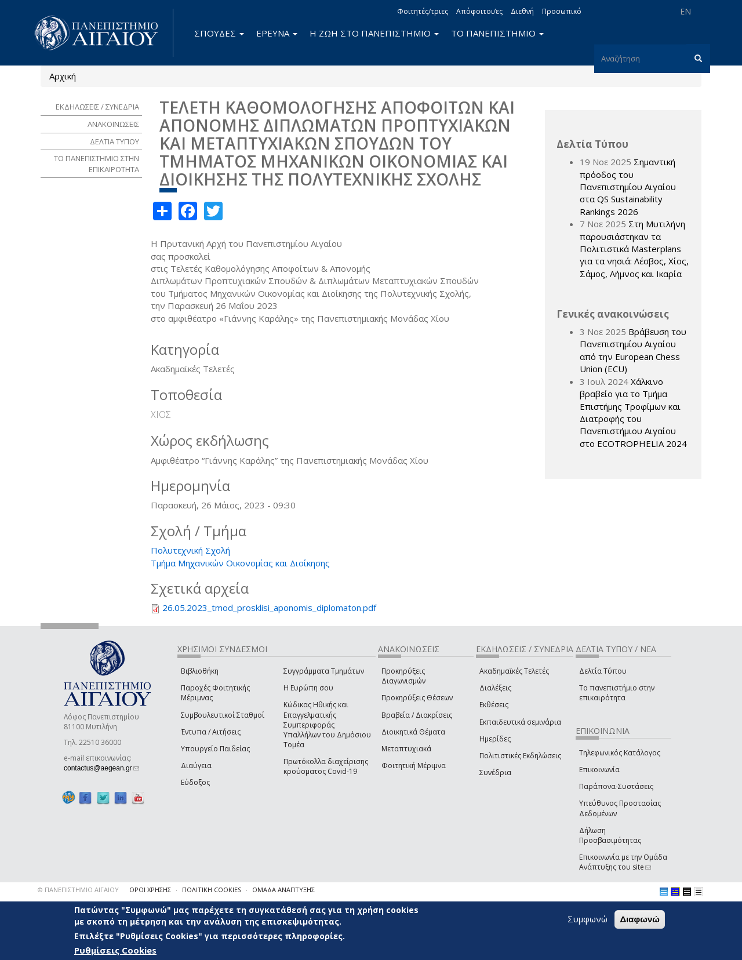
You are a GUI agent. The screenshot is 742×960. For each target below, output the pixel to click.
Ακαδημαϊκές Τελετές (514, 671)
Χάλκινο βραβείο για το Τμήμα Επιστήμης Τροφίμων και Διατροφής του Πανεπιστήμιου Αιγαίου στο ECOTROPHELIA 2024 (633, 412)
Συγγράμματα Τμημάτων (323, 671)
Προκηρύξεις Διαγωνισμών (403, 676)
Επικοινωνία (599, 769)
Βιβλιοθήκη (200, 671)
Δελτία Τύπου (603, 671)
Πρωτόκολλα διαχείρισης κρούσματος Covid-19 (325, 766)
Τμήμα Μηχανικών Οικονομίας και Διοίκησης (240, 563)
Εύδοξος (195, 782)
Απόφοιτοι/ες (479, 11)
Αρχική (62, 76)
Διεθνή (522, 11)
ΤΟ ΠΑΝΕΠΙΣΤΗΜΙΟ (497, 33)
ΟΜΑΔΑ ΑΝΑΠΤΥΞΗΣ (283, 889)
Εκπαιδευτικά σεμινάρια (520, 722)
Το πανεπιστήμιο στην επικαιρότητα (616, 693)
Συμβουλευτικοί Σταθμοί (222, 715)
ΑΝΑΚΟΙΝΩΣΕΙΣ (113, 124)
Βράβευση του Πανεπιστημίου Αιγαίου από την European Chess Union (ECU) (633, 350)
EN (685, 11)
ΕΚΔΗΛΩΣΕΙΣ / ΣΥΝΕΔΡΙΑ (97, 106)
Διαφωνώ (640, 919)
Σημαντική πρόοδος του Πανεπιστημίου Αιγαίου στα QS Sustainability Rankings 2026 (628, 186)
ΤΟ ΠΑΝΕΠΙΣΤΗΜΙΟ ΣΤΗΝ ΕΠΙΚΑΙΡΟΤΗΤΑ (96, 163)
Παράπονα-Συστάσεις (616, 786)
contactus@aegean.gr (101, 768)
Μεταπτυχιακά (406, 749)
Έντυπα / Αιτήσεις (211, 732)
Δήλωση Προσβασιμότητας (610, 835)
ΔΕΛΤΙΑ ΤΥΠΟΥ (114, 141)
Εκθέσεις (493, 705)
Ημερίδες (495, 739)
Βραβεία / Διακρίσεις (416, 715)
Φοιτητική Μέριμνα (413, 765)
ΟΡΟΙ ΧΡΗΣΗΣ (150, 889)
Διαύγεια (196, 765)
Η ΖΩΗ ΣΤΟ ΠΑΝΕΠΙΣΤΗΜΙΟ (374, 33)
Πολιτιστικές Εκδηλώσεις (520, 756)
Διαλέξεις (495, 688)
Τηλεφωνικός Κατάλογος (619, 753)
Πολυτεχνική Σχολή (190, 550)
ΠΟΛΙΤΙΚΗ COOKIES (211, 889)
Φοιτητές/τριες (422, 11)
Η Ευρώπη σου (308, 688)
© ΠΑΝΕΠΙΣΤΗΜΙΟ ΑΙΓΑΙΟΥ (78, 889)
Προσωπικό (561, 11)
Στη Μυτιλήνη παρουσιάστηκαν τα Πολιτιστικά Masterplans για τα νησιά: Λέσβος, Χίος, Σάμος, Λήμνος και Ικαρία (634, 248)
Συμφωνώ (588, 919)
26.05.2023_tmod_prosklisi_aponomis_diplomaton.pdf (269, 607)
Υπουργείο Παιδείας (215, 749)
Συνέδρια (495, 772)
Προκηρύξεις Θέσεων (417, 698)
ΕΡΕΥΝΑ (276, 33)
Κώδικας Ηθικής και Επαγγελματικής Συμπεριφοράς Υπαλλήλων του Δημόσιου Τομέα (327, 725)
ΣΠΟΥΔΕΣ (219, 33)
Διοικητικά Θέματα (413, 732)
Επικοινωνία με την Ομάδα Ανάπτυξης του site (623, 862)
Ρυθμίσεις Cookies (115, 950)
